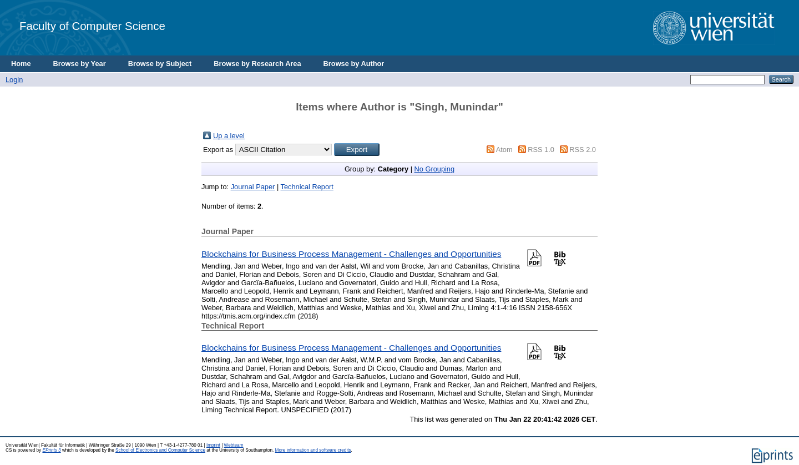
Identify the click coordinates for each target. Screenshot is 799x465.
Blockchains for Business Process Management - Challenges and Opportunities (351, 254)
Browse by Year (79, 63)
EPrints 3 (51, 450)
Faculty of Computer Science (92, 25)
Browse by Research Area (257, 63)
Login (14, 79)
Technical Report (307, 187)
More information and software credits (313, 450)
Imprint (213, 445)
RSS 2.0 (582, 149)
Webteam (234, 445)
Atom (504, 149)
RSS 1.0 (541, 149)
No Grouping (434, 169)
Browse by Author (354, 63)
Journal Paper (253, 187)
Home (21, 63)
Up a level (229, 136)
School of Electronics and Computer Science (160, 450)
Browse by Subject (160, 63)
